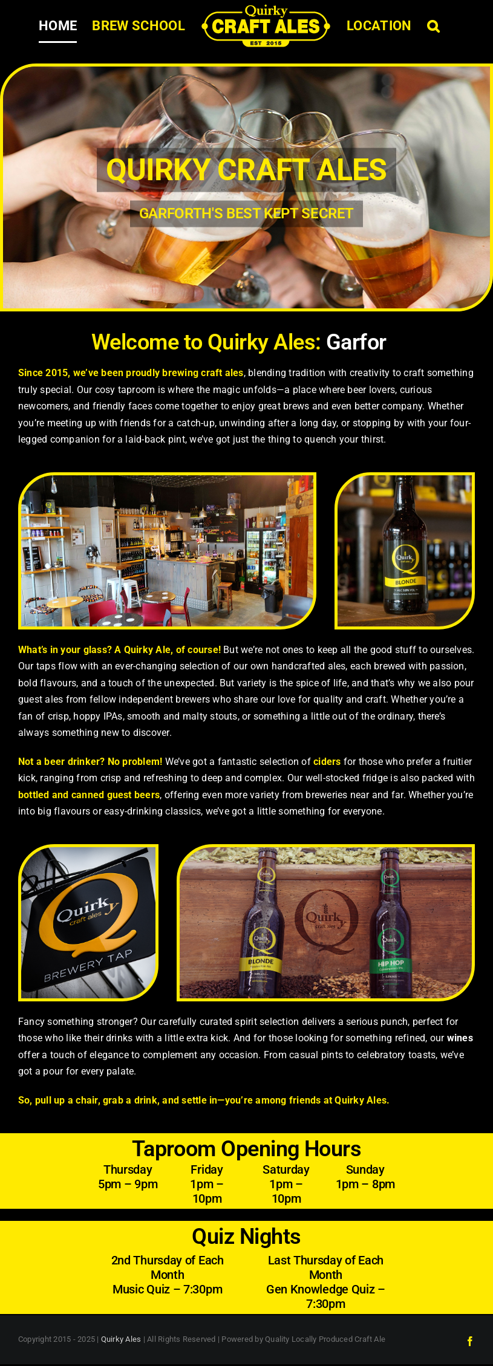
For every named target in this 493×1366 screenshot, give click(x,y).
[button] (433, 26)
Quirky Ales (121, 1339)
